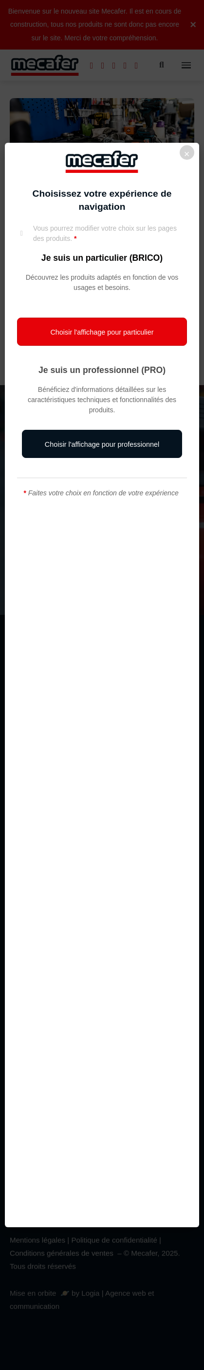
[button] (101, 332)
